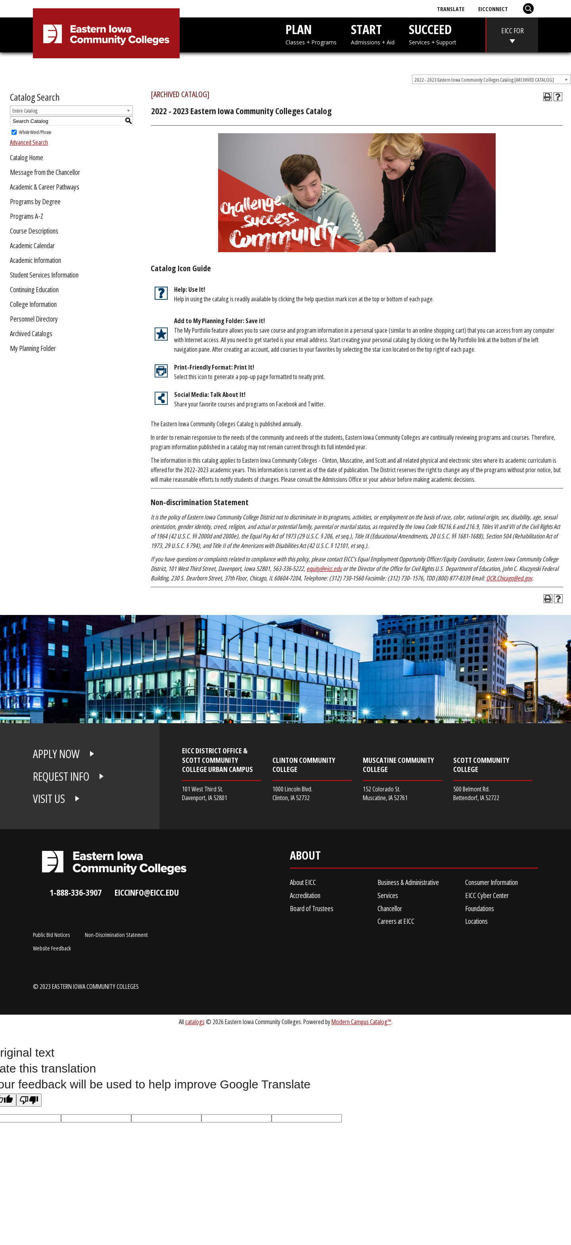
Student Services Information (44, 275)
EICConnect (493, 9)
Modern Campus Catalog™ (361, 1021)
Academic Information (35, 260)
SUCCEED (432, 33)
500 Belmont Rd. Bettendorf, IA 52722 (476, 793)
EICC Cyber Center (487, 895)
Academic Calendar (32, 245)
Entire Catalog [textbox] (24, 110)
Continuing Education (34, 289)
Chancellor (389, 908)
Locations (476, 921)
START (373, 33)
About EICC (303, 882)
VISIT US (49, 798)
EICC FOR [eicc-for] (512, 30)
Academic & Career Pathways (44, 187)
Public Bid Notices (51, 935)
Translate (450, 9)
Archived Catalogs (31, 333)
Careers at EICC (395, 921)
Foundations (479, 908)
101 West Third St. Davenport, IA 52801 (204, 793)
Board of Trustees (311, 908)
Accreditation (305, 895)
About (305, 857)
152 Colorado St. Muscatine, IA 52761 (385, 793)
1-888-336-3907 (76, 892)
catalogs (195, 1021)
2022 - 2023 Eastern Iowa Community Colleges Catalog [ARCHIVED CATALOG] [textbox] (484, 79)
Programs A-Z (26, 216)
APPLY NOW (56, 754)
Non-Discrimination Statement (116, 935)
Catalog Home (26, 157)
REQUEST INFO (61, 776)
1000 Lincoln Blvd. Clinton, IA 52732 (292, 793)
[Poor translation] (29, 1100)
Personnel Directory (34, 319)
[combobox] (491, 79)
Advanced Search (29, 142)
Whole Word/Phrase (35, 132)
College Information (33, 304)
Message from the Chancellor (45, 172)
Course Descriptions (34, 231)
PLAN (311, 33)
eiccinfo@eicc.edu (147, 892)
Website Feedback (52, 948)
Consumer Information (491, 882)
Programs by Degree (35, 201)
